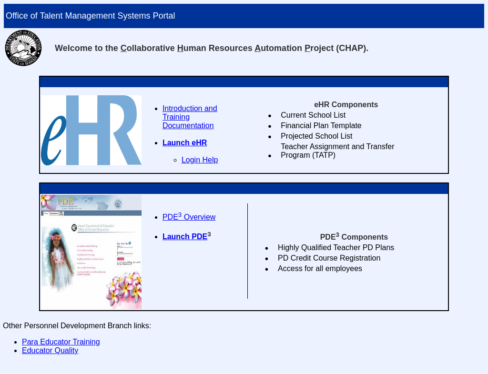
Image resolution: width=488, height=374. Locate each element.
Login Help (200, 160)
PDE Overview (189, 217)
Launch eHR (185, 143)
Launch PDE (185, 236)
